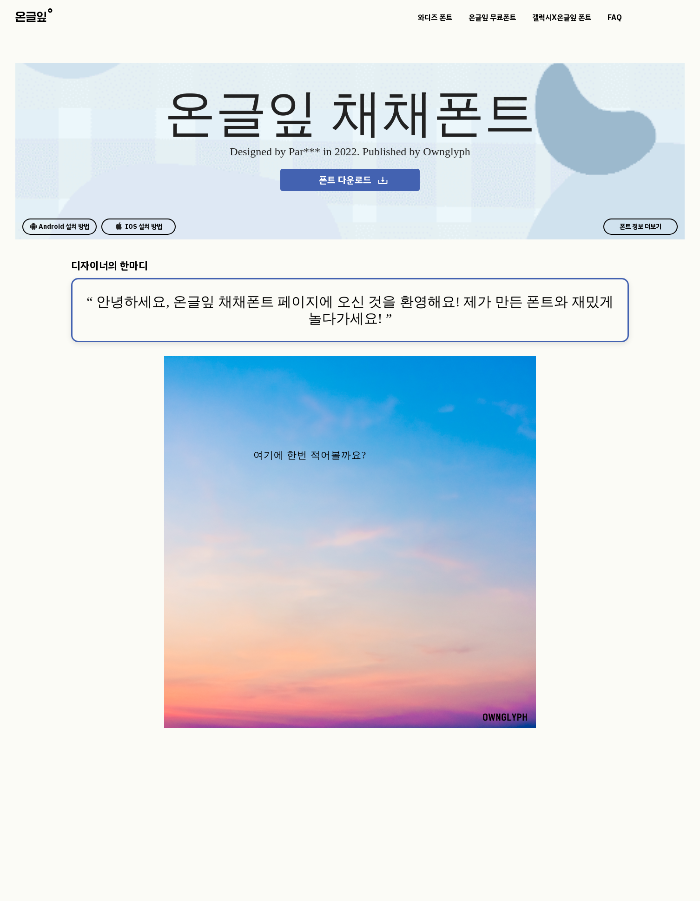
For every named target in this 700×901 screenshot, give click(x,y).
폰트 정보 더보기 (640, 227)
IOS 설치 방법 (138, 227)
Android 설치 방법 (59, 227)
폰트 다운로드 (354, 180)
